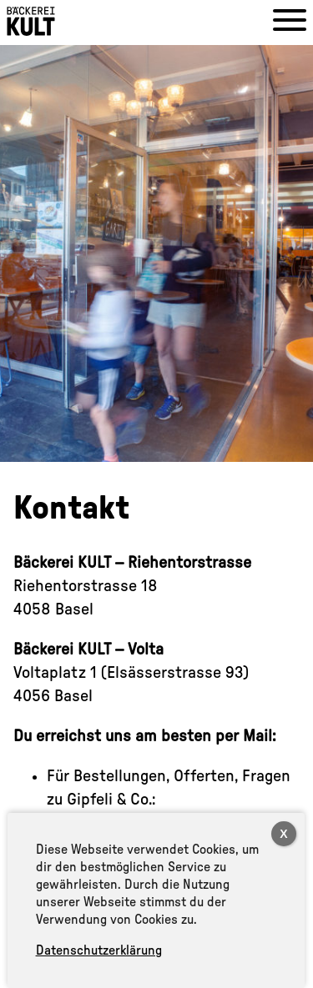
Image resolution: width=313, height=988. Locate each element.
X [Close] (283, 833)
